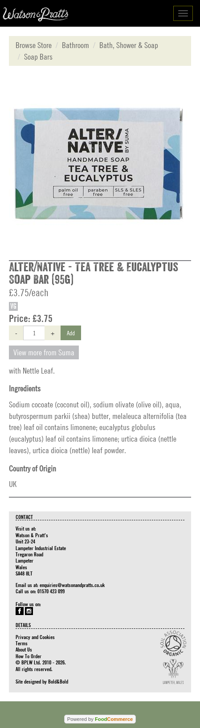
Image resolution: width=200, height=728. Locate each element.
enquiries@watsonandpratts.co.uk (72, 584)
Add (70, 333)
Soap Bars (38, 56)
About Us (24, 649)
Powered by (100, 719)
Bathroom (75, 45)
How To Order (28, 656)
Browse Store (34, 45)
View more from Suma (43, 352)
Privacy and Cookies (35, 636)
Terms (22, 643)
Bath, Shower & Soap (128, 45)
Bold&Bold (58, 681)
